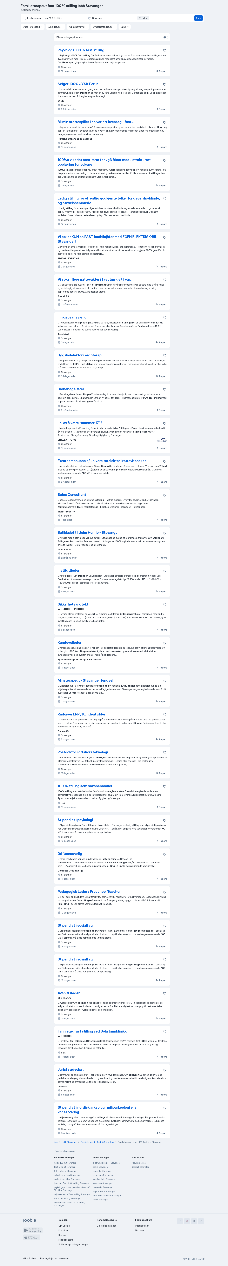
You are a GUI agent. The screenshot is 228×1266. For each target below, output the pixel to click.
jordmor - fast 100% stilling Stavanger (71, 1183)
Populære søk (142, 1225)
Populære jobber (139, 1163)
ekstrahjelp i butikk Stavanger (106, 1163)
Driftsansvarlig (70, 854)
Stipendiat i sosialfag (75, 925)
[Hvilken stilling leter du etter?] (53, 18)
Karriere (62, 1235)
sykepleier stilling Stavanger (67, 1175)
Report (161, 71)
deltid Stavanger (100, 1167)
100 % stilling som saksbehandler (85, 786)
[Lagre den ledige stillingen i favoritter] (165, 51)
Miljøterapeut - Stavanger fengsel (85, 680)
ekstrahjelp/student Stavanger (107, 1195)
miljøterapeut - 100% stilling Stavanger (72, 1194)
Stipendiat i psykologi (75, 820)
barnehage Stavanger (103, 1175)
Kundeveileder (69, 642)
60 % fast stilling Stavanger (67, 1198)
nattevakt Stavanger (102, 1187)
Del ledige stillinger (106, 1225)
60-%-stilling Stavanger (65, 1171)
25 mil (143, 18)
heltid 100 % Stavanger (65, 1163)
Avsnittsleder (69, 993)
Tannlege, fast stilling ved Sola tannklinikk (92, 1031)
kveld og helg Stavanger (104, 1179)
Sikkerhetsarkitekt (73, 604)
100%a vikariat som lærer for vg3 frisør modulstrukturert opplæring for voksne (104, 162)
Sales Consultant (72, 494)
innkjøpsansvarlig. (72, 317)
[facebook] (180, 1221)
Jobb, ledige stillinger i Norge (73, 1244)
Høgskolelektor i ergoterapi (80, 355)
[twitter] (194, 1221)
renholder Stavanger (102, 1171)
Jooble (201, 1259)
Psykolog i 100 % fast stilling (81, 50)
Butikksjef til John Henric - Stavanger (88, 532)
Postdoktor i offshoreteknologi (83, 752)
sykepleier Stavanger (102, 1183)
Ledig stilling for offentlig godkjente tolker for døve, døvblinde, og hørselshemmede (109, 200)
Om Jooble (64, 1225)
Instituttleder (69, 570)
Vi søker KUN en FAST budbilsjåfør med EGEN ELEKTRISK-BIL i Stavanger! (108, 239)
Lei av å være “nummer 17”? (80, 423)
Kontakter (63, 1230)
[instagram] (187, 1221)
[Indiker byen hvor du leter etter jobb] (118, 18)
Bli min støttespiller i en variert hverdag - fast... (96, 122)
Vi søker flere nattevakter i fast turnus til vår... (95, 279)
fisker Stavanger (100, 1199)
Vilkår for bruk (30, 1258)
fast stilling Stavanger (64, 1167)
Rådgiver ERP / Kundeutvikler (81, 714)
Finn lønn (139, 1230)
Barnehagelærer (71, 389)
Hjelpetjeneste (66, 1239)
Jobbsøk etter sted (140, 1167)
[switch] (165, 37)
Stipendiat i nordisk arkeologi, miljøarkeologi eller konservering (98, 1109)
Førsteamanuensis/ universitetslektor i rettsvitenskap (102, 461)
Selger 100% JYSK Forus (78, 84)
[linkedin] (201, 1221)
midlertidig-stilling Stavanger (67, 1179)
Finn (198, 18)
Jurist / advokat (71, 1069)
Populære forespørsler (67, 1151)
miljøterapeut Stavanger (104, 1191)
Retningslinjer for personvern (54, 1258)
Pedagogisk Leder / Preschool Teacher (89, 891)
